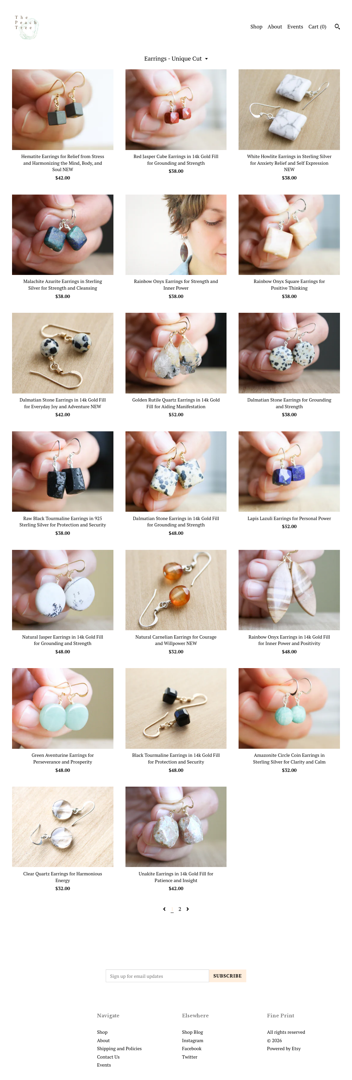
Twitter (189, 1057)
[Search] (337, 27)
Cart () (318, 26)
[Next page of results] (187, 909)
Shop (256, 26)
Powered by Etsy (283, 1048)
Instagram (192, 1040)
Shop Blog (192, 1032)
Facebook (191, 1048)
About (275, 26)
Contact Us (108, 1057)
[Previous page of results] (165, 909)
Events (295, 26)
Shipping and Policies (119, 1048)
